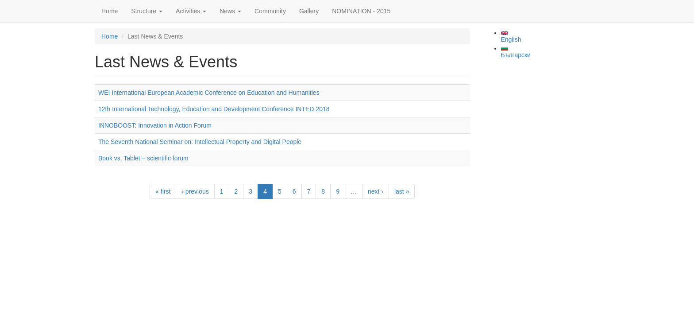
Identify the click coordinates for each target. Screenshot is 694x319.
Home (109, 11)
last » (401, 191)
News (230, 11)
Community (270, 11)
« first (162, 191)
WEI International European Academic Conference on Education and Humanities (209, 92)
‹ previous (194, 191)
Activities (191, 11)
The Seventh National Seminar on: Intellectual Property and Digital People (199, 141)
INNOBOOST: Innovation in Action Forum (155, 125)
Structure (146, 11)
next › (375, 191)
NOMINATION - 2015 (361, 11)
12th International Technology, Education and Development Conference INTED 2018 (213, 109)
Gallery (309, 11)
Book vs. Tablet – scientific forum (143, 158)
